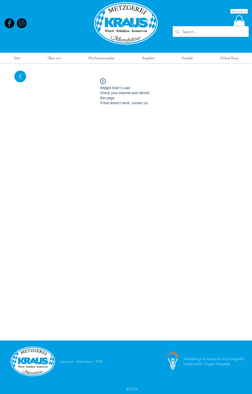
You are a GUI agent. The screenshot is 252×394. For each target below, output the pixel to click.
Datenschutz (85, 361)
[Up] (20, 76)
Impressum (67, 361)
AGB (99, 361)
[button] (239, 23)
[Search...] (210, 31)
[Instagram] (22, 23)
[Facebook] (9, 23)
